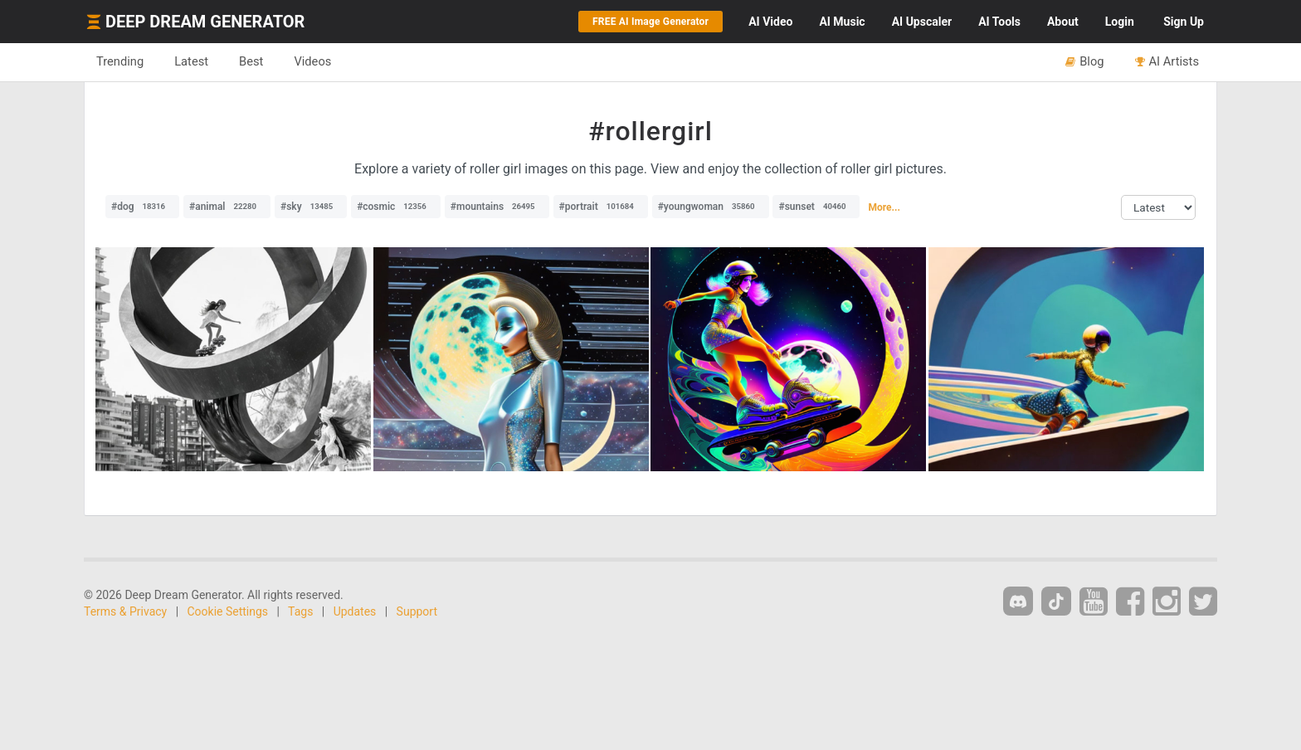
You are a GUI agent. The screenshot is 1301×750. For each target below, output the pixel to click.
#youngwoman (710, 206)
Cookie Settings (228, 611)
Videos (312, 61)
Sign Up (1183, 21)
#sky (310, 206)
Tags (300, 611)
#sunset (816, 206)
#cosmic (396, 206)
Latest (191, 61)
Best (251, 61)
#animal (227, 206)
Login (1119, 21)
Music (842, 21)
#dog (142, 206)
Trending (120, 61)
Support (417, 611)
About (1063, 21)
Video (770, 21)
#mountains (497, 206)
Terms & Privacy (125, 611)
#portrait (600, 206)
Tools (999, 21)
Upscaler (922, 21)
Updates (355, 611)
